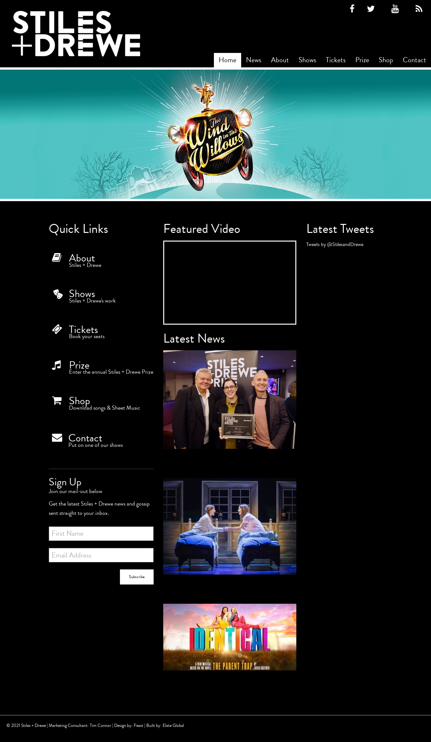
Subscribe (137, 577)
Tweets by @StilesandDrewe (334, 244)
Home (227, 60)
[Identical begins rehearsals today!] (230, 646)
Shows (307, 60)
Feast (138, 725)
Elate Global (173, 725)
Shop (386, 60)
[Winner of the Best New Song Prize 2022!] (230, 408)
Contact (414, 60)
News (253, 60)
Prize (362, 60)
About (280, 60)
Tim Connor (100, 725)
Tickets (336, 60)
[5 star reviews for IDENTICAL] (230, 535)
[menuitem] (227, 60)
